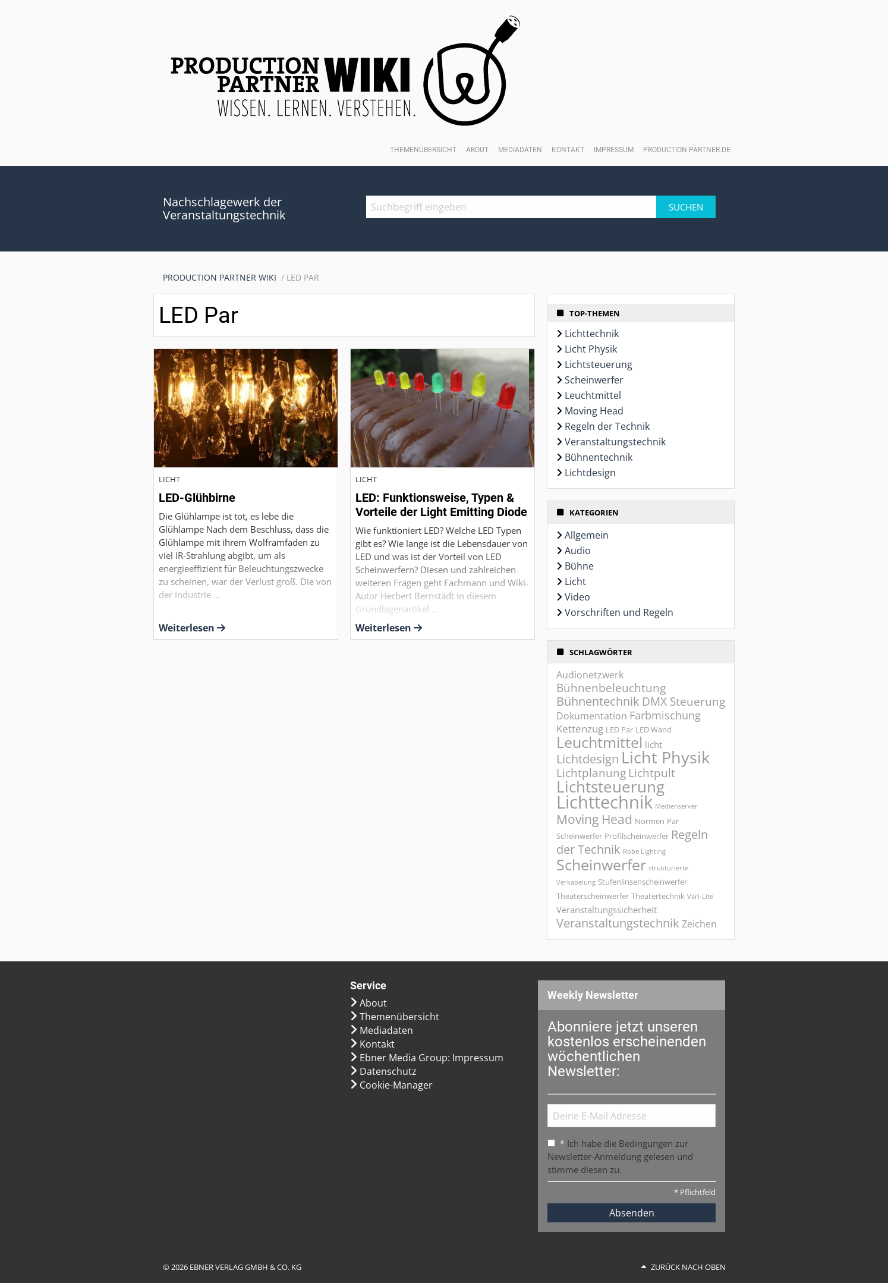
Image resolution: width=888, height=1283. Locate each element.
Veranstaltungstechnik (615, 441)
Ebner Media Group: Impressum (431, 1057)
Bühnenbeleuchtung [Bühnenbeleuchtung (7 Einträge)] (611, 688)
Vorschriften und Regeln (619, 612)
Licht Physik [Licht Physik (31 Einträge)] (665, 757)
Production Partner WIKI (219, 277)
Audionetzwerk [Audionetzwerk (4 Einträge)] (590, 674)
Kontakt (568, 150)
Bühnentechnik (598, 457)
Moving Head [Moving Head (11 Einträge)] (594, 819)
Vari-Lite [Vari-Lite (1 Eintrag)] (700, 896)
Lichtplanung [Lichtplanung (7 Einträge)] (591, 773)
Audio (578, 550)
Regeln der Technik (607, 426)
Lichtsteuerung (598, 364)
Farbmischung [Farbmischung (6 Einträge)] (665, 715)
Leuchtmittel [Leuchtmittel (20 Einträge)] (599, 742)
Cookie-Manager (396, 1085)
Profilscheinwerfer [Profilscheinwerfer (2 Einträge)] (636, 836)
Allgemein (587, 535)
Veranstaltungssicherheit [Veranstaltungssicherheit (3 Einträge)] (606, 910)
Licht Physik (591, 349)
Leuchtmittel (593, 395)
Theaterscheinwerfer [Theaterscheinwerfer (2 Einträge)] (592, 896)
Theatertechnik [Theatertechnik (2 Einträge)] (658, 896)
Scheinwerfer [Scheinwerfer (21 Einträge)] (601, 864)
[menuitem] (224, 277)
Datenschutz (388, 1071)
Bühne (579, 566)
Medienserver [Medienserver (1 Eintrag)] (676, 806)
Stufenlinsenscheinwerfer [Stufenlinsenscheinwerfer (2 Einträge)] (642, 881)
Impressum (614, 150)
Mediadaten (520, 150)
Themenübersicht (423, 150)
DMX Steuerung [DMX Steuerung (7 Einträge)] (683, 701)
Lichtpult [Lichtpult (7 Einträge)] (651, 773)
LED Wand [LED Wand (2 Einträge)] (653, 729)
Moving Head (594, 410)
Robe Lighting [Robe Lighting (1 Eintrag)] (644, 851)
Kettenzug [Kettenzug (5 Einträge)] (579, 728)
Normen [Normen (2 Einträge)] (650, 821)
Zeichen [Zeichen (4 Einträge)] (699, 923)
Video (577, 596)
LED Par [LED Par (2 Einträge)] (619, 729)
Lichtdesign (590, 472)
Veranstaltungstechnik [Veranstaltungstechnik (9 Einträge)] (617, 922)
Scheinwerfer (594, 379)
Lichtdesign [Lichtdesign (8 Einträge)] (587, 759)
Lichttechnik (592, 333)
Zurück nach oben (688, 1267)
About (477, 150)
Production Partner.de (686, 150)
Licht (575, 581)
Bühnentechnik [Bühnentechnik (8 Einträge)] (598, 701)
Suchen (686, 207)
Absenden (631, 1212)
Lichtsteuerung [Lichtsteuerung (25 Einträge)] (610, 786)
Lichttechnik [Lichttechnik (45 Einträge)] (604, 802)
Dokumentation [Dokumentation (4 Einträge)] (591, 715)
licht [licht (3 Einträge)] (653, 744)
